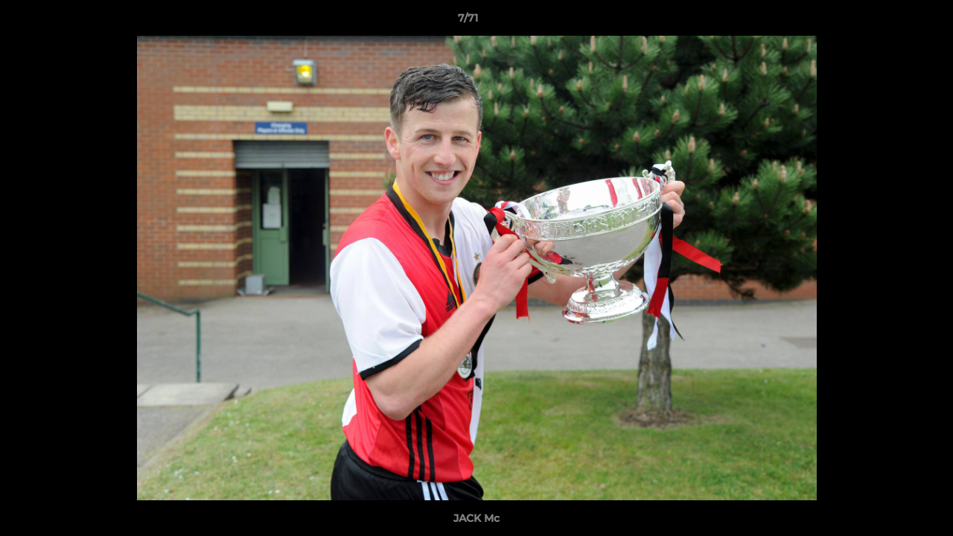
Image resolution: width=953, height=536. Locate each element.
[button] (890, 21)
